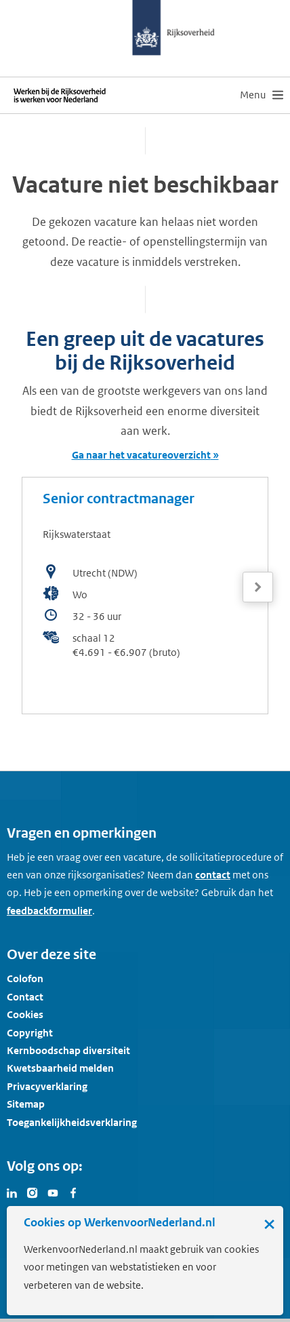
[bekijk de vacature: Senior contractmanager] (145, 595)
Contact (25, 996)
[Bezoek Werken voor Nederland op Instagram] (32, 1192)
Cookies (25, 1014)
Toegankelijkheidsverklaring (72, 1122)
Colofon (25, 978)
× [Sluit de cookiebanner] (269, 1223)
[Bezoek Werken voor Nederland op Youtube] (53, 1192)
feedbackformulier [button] (49, 910)
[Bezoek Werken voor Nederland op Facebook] (73, 1192)
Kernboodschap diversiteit (68, 1050)
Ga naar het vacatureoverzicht (141, 454)
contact (212, 874)
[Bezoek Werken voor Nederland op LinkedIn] (12, 1192)
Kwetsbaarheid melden (60, 1068)
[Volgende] (258, 587)
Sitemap (26, 1103)
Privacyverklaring (47, 1086)
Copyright (30, 1032)
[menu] (261, 95)
